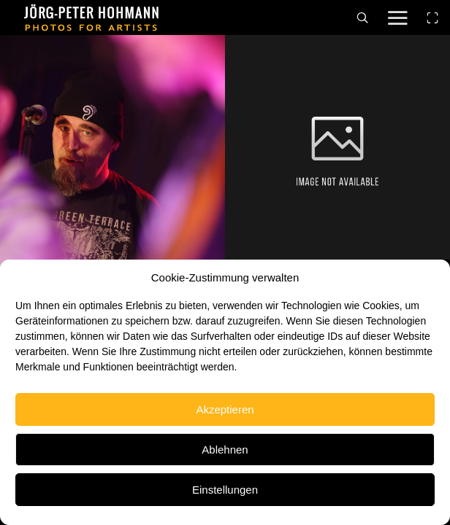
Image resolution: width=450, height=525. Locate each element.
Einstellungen (225, 489)
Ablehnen (225, 449)
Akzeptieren (224, 409)
